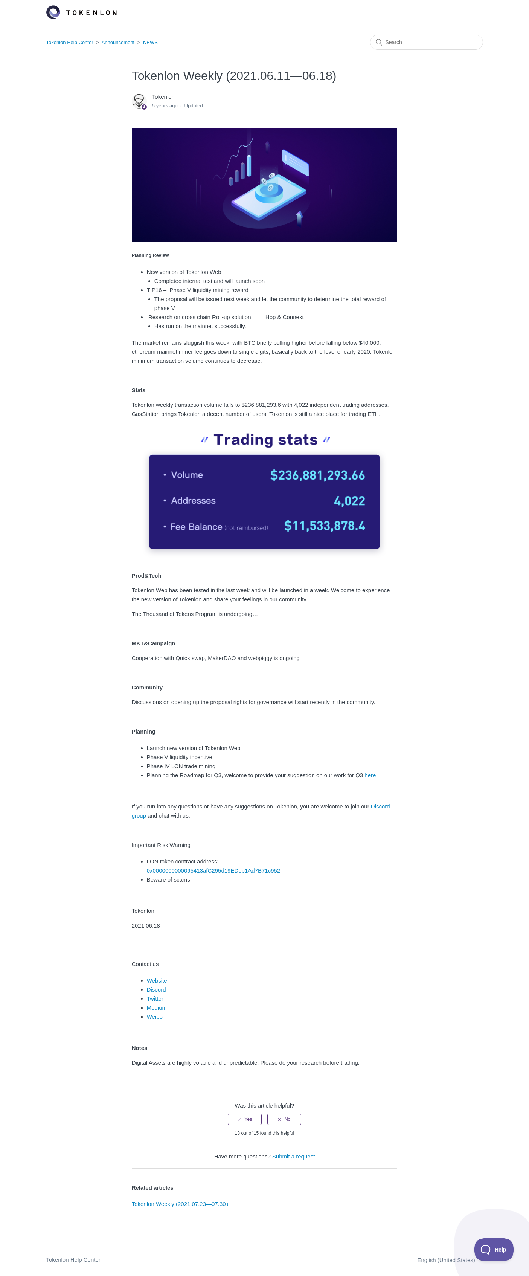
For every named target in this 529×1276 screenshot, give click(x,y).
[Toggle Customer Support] (494, 1249)
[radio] (245, 1119)
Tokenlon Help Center (69, 42)
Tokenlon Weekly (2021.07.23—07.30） (182, 1204)
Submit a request (293, 1156)
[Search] (426, 42)
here (369, 775)
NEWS (150, 42)
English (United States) (447, 1260)
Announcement (118, 42)
